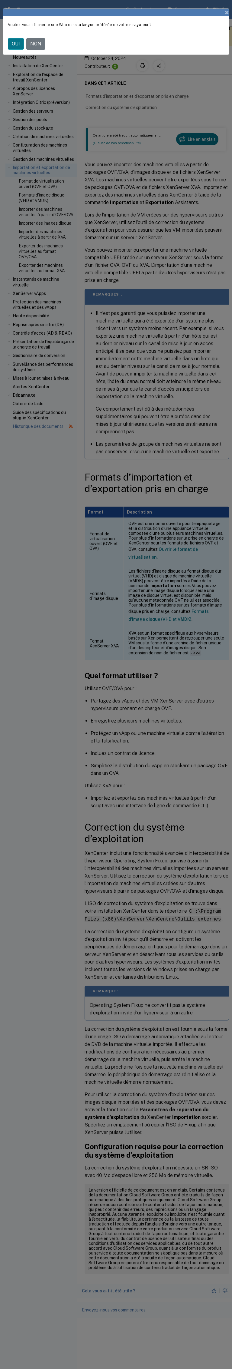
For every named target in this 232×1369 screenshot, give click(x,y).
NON (35, 44)
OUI (16, 44)
